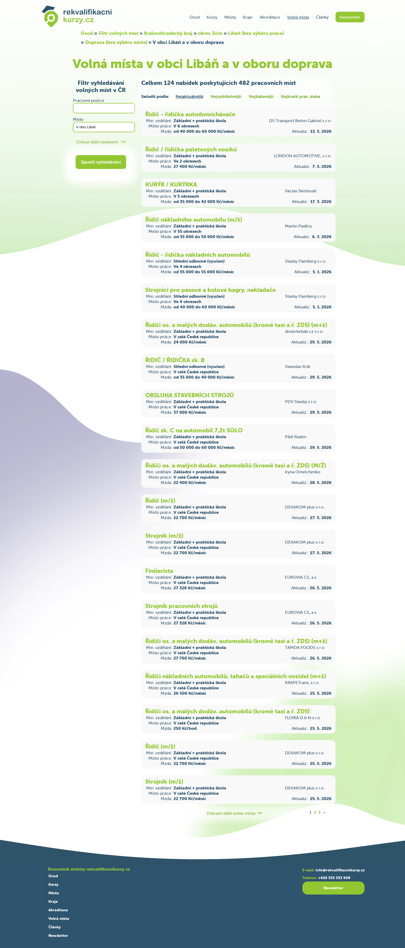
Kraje (248, 17)
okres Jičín (210, 33)
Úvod (194, 17)
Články (322, 17)
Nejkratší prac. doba (300, 96)
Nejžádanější (261, 96)
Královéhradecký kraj (168, 33)
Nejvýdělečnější (226, 96)
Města (230, 17)
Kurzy (211, 17)
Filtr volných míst (118, 33)
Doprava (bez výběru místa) (116, 42)
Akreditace (270, 17)
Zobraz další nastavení (97, 141)
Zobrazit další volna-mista (230, 813)
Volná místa (298, 17)
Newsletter (350, 17)
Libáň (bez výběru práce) (256, 33)
